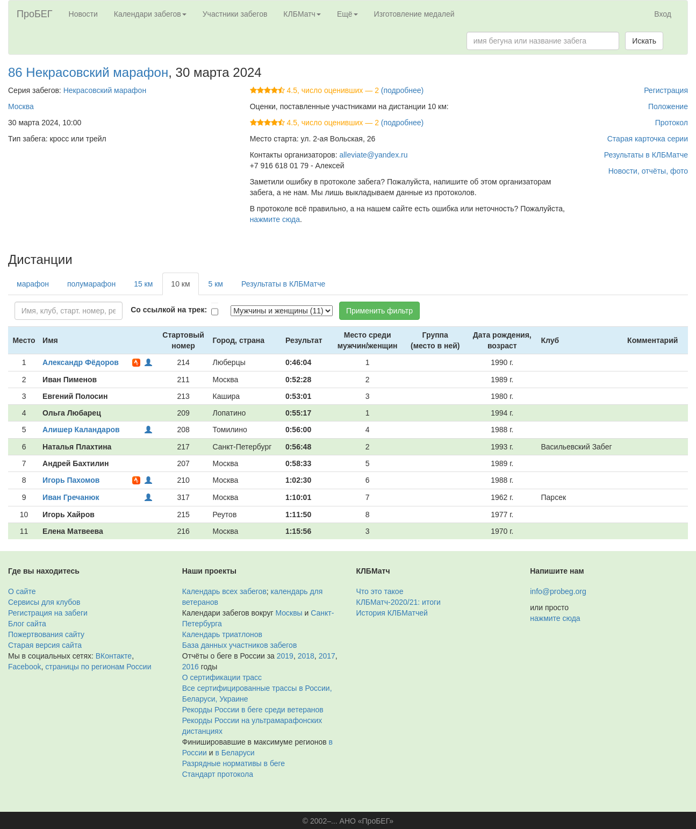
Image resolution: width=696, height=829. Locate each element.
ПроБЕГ (35, 14)
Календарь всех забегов (224, 591)
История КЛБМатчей (392, 613)
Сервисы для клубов (44, 602)
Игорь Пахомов (70, 480)
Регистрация (666, 90)
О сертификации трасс (222, 677)
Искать (644, 41)
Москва (21, 106)
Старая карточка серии (647, 138)
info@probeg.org (558, 591)
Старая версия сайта (45, 645)
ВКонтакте (114, 656)
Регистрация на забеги (48, 613)
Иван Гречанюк (70, 497)
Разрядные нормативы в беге (233, 763)
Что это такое (380, 591)
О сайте (21, 591)
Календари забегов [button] (150, 14)
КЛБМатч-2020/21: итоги (398, 602)
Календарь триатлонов (222, 634)
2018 (306, 656)
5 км (216, 284)
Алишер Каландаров (81, 429)
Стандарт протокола (217, 774)
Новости (83, 14)
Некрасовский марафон (105, 90)
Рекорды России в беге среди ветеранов (253, 709)
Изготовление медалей (414, 14)
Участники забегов (235, 14)
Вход (662, 14)
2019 (285, 656)
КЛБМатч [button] (302, 14)
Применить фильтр (379, 310)
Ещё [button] (347, 14)
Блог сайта (27, 623)
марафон (33, 284)
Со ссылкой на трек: (169, 309)
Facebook (24, 666)
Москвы (288, 613)
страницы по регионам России (98, 666)
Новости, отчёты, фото (648, 171)
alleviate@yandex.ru (373, 155)
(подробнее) (402, 90)
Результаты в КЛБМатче (646, 155)
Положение (668, 106)
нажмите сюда (275, 219)
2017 (327, 656)
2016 (190, 666)
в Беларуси (235, 752)
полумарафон (91, 284)
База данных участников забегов (239, 645)
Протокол (671, 122)
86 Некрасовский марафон (88, 72)
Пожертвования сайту (46, 634)
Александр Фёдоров (80, 362)
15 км (143, 284)
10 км (180, 284)
